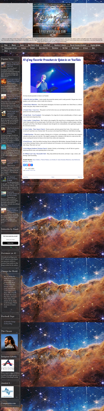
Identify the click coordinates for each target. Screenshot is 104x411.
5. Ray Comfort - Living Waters (31, 120)
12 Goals (85, 48)
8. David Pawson (27, 141)
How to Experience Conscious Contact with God (12, 162)
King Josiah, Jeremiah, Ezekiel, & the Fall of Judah (13, 194)
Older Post (80, 177)
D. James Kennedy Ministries (63, 159)
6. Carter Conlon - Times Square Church (34, 129)
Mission (14, 45)
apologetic (28, 170)
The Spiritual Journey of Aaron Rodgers (12, 178)
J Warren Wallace (44, 159)
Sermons (23, 48)
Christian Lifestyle (95, 45)
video (34, 170)
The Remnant (75, 48)
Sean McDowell (76, 159)
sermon (31, 170)
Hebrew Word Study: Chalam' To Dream (13, 146)
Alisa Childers (36, 159)
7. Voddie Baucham (28, 134)
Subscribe (10, 243)
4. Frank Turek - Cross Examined (32, 115)
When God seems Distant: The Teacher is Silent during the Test (13, 97)
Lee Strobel (53, 159)
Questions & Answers (60, 45)
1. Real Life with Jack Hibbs (30, 99)
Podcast (32, 48)
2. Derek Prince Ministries (30, 104)
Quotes (22, 45)
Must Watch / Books (33, 45)
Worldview (55, 48)
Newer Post (25, 177)
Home (5, 45)
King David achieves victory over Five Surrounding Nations (13, 130)
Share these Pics (43, 48)
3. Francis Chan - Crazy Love (31, 110)
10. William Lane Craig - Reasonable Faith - (35, 153)
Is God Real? (46, 45)
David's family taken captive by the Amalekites (13, 113)
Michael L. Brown (27, 161)
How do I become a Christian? (78, 45)
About (6, 51)
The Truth (65, 48)
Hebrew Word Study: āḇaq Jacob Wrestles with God (13, 64)
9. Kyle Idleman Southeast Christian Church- (35, 148)
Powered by (10, 247)
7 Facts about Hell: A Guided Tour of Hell (13, 80)
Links (93, 48)
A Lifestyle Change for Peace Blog (9, 323)
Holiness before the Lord (10, 48)
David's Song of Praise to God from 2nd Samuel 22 (12, 210)
